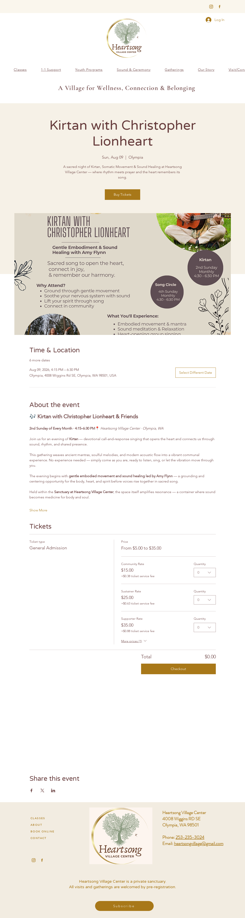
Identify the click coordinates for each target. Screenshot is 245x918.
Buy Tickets (122, 194)
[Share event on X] (42, 790)
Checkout (178, 669)
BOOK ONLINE (42, 831)
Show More (38, 510)
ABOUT (36, 824)
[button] (89, 69)
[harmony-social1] (219, 7)
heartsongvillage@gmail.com (198, 843)
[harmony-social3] (211, 7)
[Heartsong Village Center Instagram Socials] (34, 860)
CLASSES (38, 818)
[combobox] (205, 572)
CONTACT (39, 838)
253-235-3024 (190, 837)
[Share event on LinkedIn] (53, 790)
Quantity (200, 564)
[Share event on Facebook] (31, 790)
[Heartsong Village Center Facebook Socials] (42, 860)
